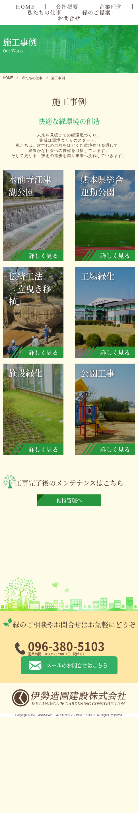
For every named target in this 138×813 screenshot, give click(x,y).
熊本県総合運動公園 (108, 217)
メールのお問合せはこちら (77, 665)
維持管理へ (69, 500)
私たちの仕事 (44, 12)
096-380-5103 (66, 646)
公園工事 (108, 410)
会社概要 (67, 6)
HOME (25, 6)
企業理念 (110, 6)
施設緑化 (36, 410)
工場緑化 (108, 314)
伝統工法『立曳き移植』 (36, 314)
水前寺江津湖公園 (36, 217)
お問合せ (69, 18)
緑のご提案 (96, 12)
